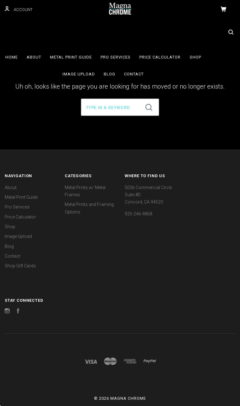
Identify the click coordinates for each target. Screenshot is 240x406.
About (34, 57)
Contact (134, 74)
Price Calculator (160, 57)
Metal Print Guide (71, 57)
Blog (109, 74)
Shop (195, 57)
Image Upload (78, 74)
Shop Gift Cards (20, 265)
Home (11, 57)
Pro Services (116, 57)
